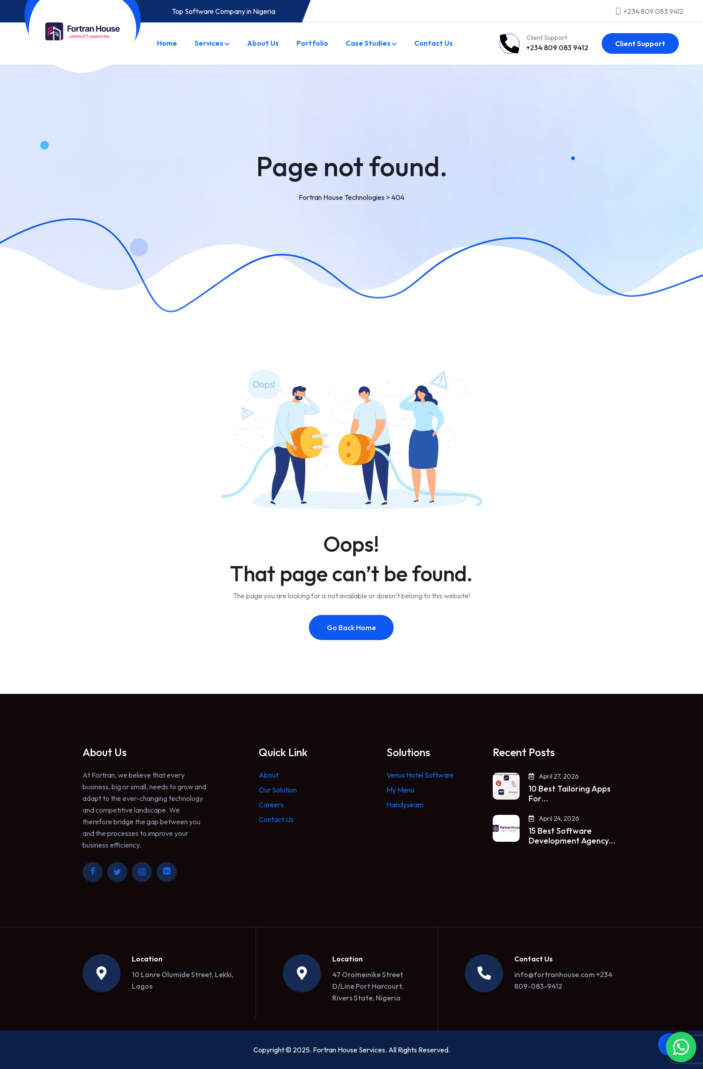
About (268, 774)
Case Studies (368, 43)
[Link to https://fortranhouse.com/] (82, 31)
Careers (271, 804)
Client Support (640, 43)
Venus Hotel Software (420, 774)
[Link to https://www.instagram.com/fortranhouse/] (142, 872)
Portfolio (312, 43)
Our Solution (278, 789)
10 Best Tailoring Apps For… (570, 794)
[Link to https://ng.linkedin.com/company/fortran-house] (166, 872)
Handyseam (405, 804)
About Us (263, 43)
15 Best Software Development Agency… (572, 836)
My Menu (400, 789)
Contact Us (433, 43)
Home (167, 43)
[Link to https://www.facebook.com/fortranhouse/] (92, 872)
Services (209, 43)
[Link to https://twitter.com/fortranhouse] (117, 872)
